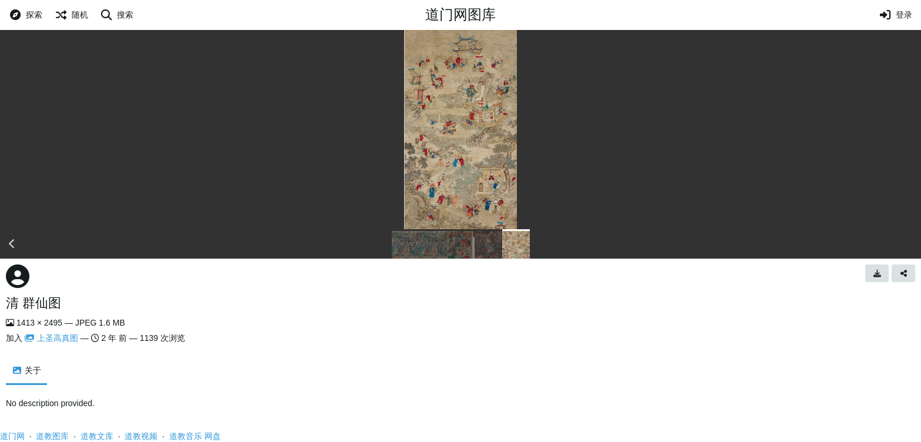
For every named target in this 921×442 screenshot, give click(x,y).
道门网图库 (460, 14)
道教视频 (141, 436)
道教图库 (52, 436)
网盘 (212, 436)
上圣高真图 (51, 338)
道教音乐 (185, 436)
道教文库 (96, 436)
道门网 (12, 436)
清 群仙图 (33, 303)
